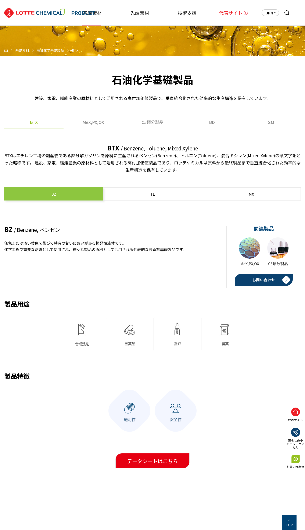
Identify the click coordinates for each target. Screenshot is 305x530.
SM (271, 122)
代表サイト (231, 12)
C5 (152, 122)
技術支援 (187, 12)
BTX (34, 122)
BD (212, 122)
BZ (53, 194)
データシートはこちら (152, 461)
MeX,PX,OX (93, 122)
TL (152, 194)
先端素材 (139, 12)
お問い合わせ (263, 279)
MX (251, 194)
